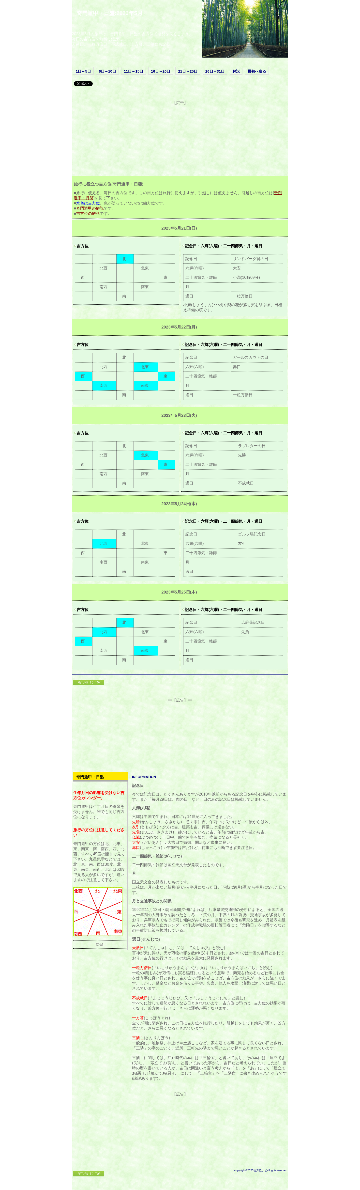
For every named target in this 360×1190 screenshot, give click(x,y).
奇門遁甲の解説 (90, 208)
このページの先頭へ (89, 683)
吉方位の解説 (88, 213)
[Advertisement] (180, 140)
